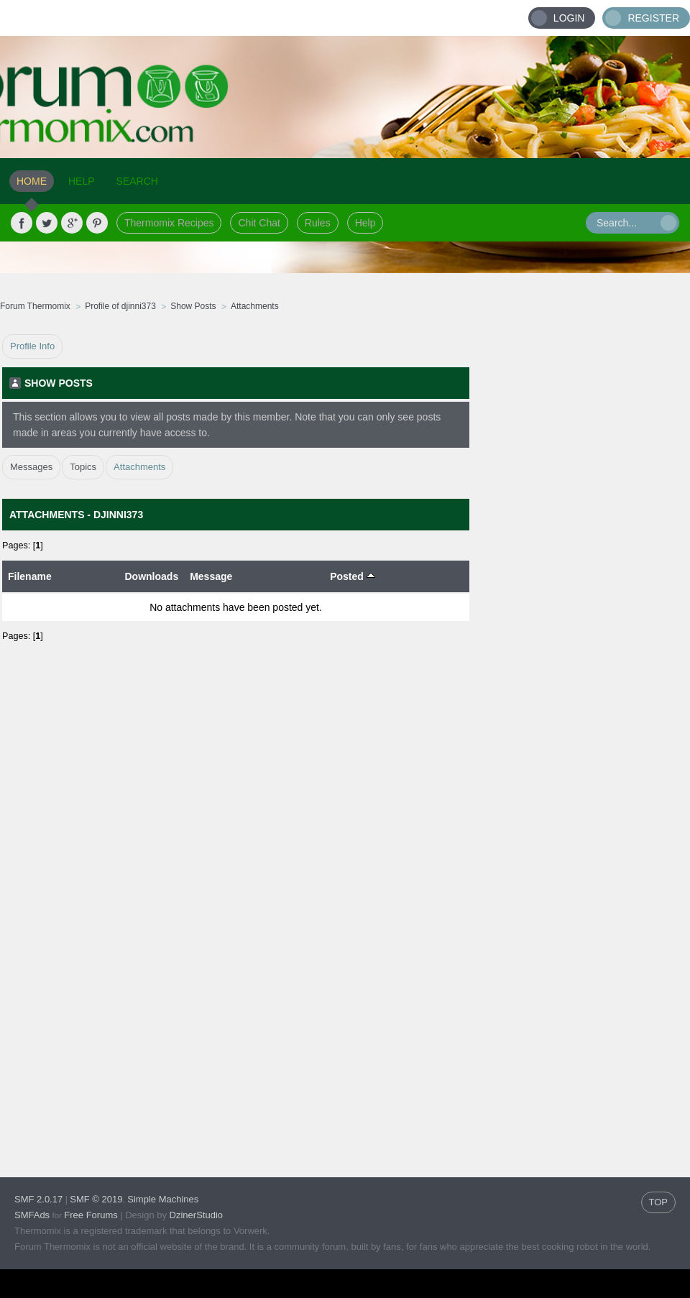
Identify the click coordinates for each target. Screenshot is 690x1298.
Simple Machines (162, 1199)
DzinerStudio (196, 1215)
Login (569, 18)
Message (211, 576)
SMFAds (32, 1215)
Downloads (152, 576)
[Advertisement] (580, 549)
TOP (658, 1202)
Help (365, 223)
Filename (30, 576)
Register (653, 18)
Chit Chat (259, 223)
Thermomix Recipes (168, 223)
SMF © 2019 (96, 1199)
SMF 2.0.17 (38, 1199)
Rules (318, 223)
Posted (352, 576)
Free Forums (90, 1215)
